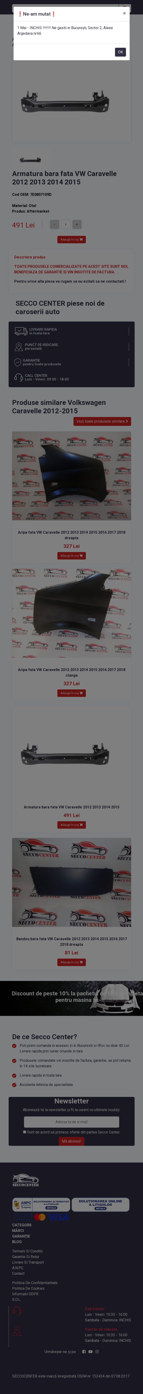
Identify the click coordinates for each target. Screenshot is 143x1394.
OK (120, 52)
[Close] (124, 13)
